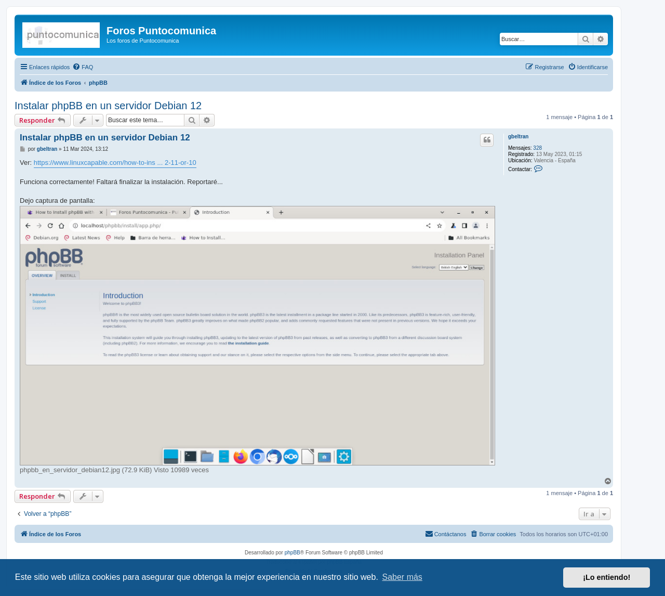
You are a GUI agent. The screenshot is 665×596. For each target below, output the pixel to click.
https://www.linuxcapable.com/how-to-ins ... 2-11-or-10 (115, 162)
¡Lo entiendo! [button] (606, 577)
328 (537, 148)
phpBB (292, 552)
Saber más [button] (402, 577)
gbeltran (518, 136)
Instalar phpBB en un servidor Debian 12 (108, 105)
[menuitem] (82, 67)
